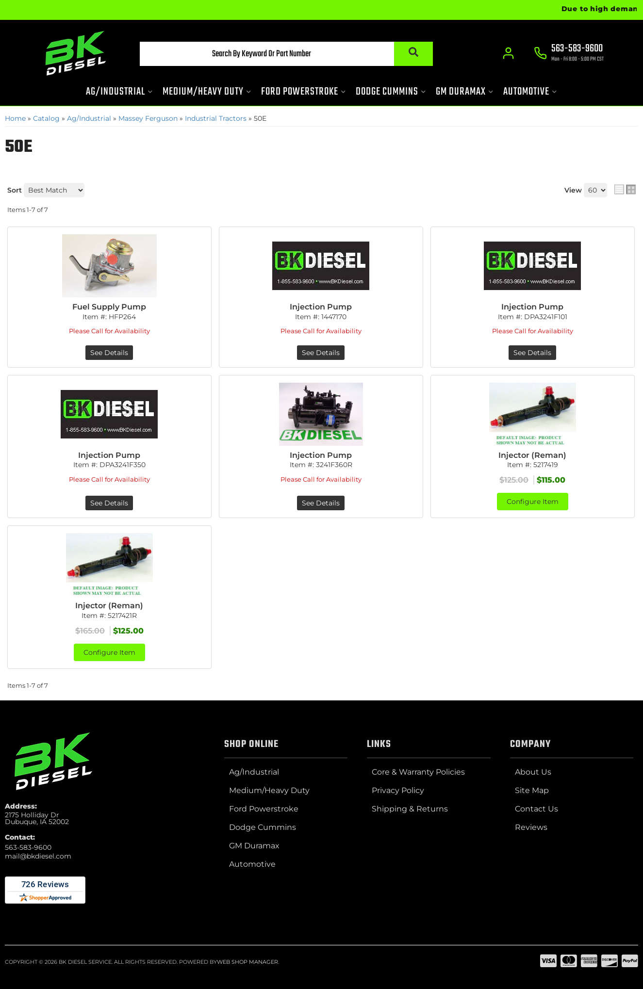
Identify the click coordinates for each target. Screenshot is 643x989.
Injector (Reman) (532, 455)
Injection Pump (321, 306)
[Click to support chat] (569, 53)
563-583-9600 (28, 847)
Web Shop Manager (247, 961)
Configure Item (533, 501)
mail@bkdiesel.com (38, 856)
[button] (286, 54)
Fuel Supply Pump (109, 306)
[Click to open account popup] (509, 53)
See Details (109, 352)
